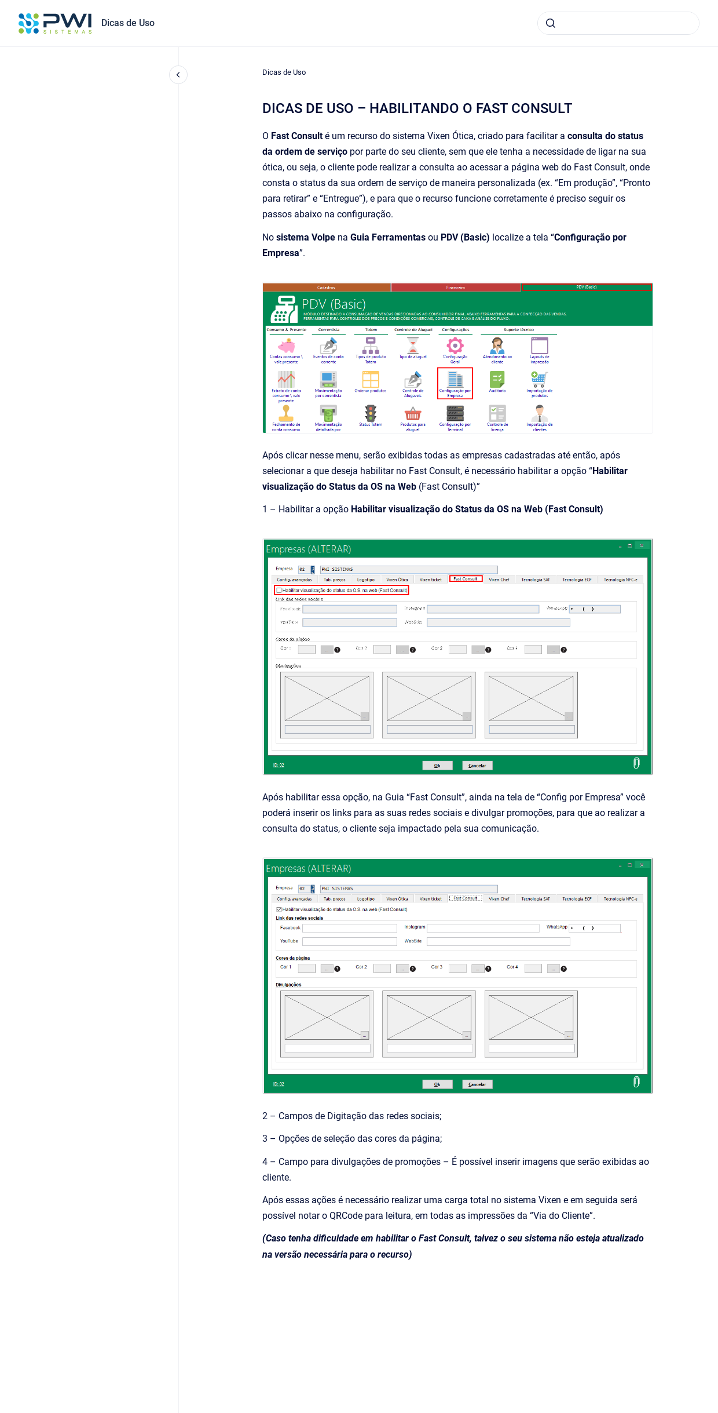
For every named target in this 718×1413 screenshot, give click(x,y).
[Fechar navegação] (178, 74)
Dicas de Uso (128, 22)
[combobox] (618, 23)
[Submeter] (550, 23)
